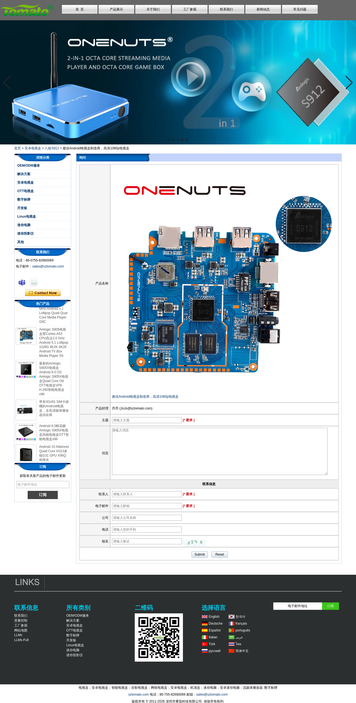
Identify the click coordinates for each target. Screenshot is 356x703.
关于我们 (153, 9)
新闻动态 (263, 9)
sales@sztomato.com (48, 266)
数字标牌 (23, 199)
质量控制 (20, 620)
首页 (17, 148)
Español (214, 630)
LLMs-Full (21, 640)
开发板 (22, 208)
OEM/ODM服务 (28, 165)
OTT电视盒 (25, 191)
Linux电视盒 (26, 216)
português (243, 630)
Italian (213, 637)
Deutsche (216, 623)
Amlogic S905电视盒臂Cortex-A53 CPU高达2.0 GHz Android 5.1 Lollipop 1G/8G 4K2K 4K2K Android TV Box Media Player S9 (53, 344)
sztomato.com (138, 694)
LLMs (18, 635)
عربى (239, 637)
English (214, 617)
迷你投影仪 (25, 233)
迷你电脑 (23, 225)
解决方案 (23, 174)
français (241, 623)
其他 (20, 242)
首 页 (80, 9)
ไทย (238, 644)
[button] (169, 140)
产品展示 (116, 9)
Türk (212, 644)
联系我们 (226, 9)
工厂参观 (189, 9)
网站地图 (20, 630)
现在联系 (43, 293)
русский (214, 651)
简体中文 (242, 651)
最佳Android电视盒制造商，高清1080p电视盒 (145, 397)
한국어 (240, 617)
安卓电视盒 (33, 148)
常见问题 (299, 9)
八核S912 (52, 148)
